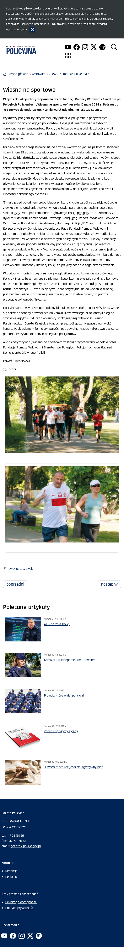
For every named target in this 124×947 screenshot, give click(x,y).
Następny (111, 584)
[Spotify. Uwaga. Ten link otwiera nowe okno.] (102, 47)
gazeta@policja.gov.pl (26, 846)
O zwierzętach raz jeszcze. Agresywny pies (73, 767)
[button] (114, 47)
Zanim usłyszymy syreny (61, 731)
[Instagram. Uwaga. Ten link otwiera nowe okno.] (85, 47)
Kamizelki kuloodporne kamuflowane (69, 660)
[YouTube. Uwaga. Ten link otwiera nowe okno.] (68, 47)
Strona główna (18, 74)
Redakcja (11, 871)
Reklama (11, 877)
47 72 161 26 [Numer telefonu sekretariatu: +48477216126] (16, 835)
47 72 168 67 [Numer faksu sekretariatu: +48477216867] (17, 841)
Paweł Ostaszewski (20, 568)
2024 (52, 74)
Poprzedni (16, 584)
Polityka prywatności (19, 908)
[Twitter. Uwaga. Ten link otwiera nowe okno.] (93, 47)
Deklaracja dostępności (21, 902)
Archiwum (38, 74)
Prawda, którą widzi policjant (64, 695)
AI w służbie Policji (57, 624)
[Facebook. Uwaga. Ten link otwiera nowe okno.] (76, 47)
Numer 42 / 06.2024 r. (74, 74)
